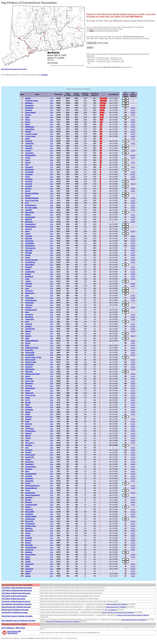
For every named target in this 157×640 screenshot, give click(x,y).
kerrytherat (29, 314)
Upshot (27, 269)
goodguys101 (30, 493)
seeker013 (28, 148)
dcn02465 (28, 538)
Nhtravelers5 (29, 293)
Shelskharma (30, 246)
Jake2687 (28, 210)
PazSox (28, 533)
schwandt (28, 141)
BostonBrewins (30, 205)
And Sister (29, 174)
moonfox (28, 326)
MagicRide (29, 371)
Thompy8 (28, 324)
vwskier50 (28, 379)
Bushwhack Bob (31, 310)
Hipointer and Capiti (32, 374)
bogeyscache (30, 455)
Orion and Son (30, 395)
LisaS (27, 279)
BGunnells (29, 222)
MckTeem (28, 502)
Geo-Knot (28, 386)
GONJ (27, 566)
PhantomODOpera (31, 341)
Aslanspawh (29, 212)
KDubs (27, 120)
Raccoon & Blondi (31, 193)
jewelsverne (29, 462)
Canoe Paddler (30, 112)
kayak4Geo (29, 514)
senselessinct (30, 217)
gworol (27, 376)
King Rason (29, 241)
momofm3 (28, 450)
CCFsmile (28, 476)
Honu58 (28, 402)
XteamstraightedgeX (32, 495)
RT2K (27, 345)
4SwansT (28, 433)
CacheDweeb (30, 524)
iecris (27, 322)
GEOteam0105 (30, 155)
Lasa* (27, 288)
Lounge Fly (29, 550)
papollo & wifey (30, 362)
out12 (27, 440)
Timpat (27, 257)
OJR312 (28, 274)
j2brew (27, 139)
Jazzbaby (28, 267)
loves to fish (29, 381)
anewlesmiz (29, 364)
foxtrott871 (29, 167)
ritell (26, 165)
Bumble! (28, 500)
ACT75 (27, 400)
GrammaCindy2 (30, 474)
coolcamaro (29, 153)
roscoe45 (28, 236)
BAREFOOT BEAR (31, 348)
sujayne (28, 162)
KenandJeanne (30, 227)
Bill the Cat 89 (30, 360)
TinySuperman (30, 248)
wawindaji (28, 179)
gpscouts (28, 229)
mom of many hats (31, 200)
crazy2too (28, 469)
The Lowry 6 (29, 443)
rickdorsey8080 (30, 516)
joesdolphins (29, 129)
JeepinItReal (29, 243)
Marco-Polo (29, 521)
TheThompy (29, 429)
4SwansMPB (29, 512)
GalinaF (28, 98)
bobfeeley (28, 552)
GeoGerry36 (29, 457)
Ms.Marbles (29, 108)
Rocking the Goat (31, 260)
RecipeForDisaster (31, 198)
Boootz (27, 191)
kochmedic (29, 409)
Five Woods (29, 172)
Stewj (27, 471)
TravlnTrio (28, 181)
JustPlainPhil (30, 272)
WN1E (27, 405)
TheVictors (29, 291)
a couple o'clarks (31, 134)
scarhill (27, 255)
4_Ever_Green (30, 136)
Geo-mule (28, 184)
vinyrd (27, 160)
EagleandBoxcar (31, 488)
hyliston (28, 459)
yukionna (28, 417)
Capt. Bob (28, 250)
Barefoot (28, 188)
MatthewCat (29, 169)
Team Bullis (29, 303)
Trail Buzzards (30, 431)
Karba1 (27, 426)
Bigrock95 (28, 545)
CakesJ (27, 234)
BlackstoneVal (30, 224)
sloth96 (27, 562)
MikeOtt (28, 436)
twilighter (44, 75)
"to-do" (133, 108)
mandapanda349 (31, 505)
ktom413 (28, 452)
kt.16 (27, 203)
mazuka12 (28, 497)
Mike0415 (28, 219)
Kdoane (28, 438)
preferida (28, 407)
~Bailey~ (28, 281)
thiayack (28, 331)
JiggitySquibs (30, 388)
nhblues (28, 507)
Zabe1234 (28, 284)
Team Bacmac (30, 262)
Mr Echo (28, 115)
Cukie (27, 421)
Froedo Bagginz (31, 300)
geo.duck (28, 146)
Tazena (27, 333)
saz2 (26, 448)
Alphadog (28, 110)
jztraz (27, 295)
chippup (28, 131)
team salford (29, 265)
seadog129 (29, 569)
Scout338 (28, 186)
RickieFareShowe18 (32, 486)
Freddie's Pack (30, 526)
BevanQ (28, 543)
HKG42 (27, 196)
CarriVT (28, 483)
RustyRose (29, 317)
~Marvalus (29, 305)
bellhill (27, 414)
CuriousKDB (29, 355)
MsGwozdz (29, 383)
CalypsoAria (29, 319)
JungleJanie (29, 143)
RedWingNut (29, 127)
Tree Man (28, 286)
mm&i (27, 117)
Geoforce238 (29, 352)
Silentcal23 (29, 531)
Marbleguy (29, 103)
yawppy (28, 412)
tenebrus (28, 540)
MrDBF (27, 559)
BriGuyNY (28, 238)
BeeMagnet (29, 276)
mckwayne (29, 509)
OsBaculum (29, 393)
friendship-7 (29, 464)
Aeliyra (27, 557)
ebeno (27, 231)
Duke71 (28, 122)
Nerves (27, 390)
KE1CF (27, 177)
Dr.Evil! (27, 158)
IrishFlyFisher (30, 329)
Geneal (27, 343)
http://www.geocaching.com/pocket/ (14, 69)
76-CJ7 (27, 490)
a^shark (28, 150)
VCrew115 (28, 367)
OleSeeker (29, 528)
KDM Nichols (29, 369)
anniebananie (30, 519)
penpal (27, 535)
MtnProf (28, 215)
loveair (27, 398)
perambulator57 (30, 547)
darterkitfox (29, 481)
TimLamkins (29, 298)
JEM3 (27, 338)
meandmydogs (30, 467)
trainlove (28, 571)
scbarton (28, 307)
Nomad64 (28, 253)
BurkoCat (28, 424)
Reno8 (27, 124)
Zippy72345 (29, 564)
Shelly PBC (29, 350)
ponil (27, 312)
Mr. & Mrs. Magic (31, 207)
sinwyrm (28, 336)
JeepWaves (29, 478)
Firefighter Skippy (31, 101)
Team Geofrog (30, 554)
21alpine (28, 419)
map (51, 98)
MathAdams (29, 105)
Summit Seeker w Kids (33, 357)
